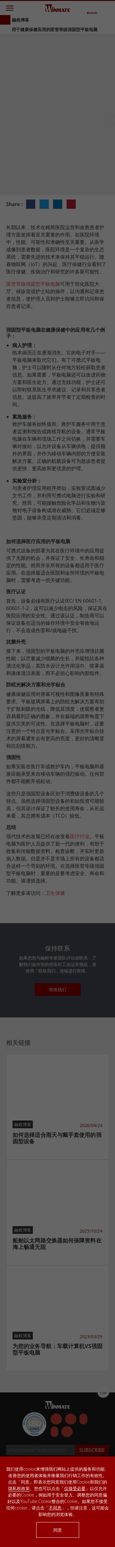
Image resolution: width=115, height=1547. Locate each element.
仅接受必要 (75, 1488)
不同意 (55, 1508)
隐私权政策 (19, 1488)
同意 (57, 1530)
